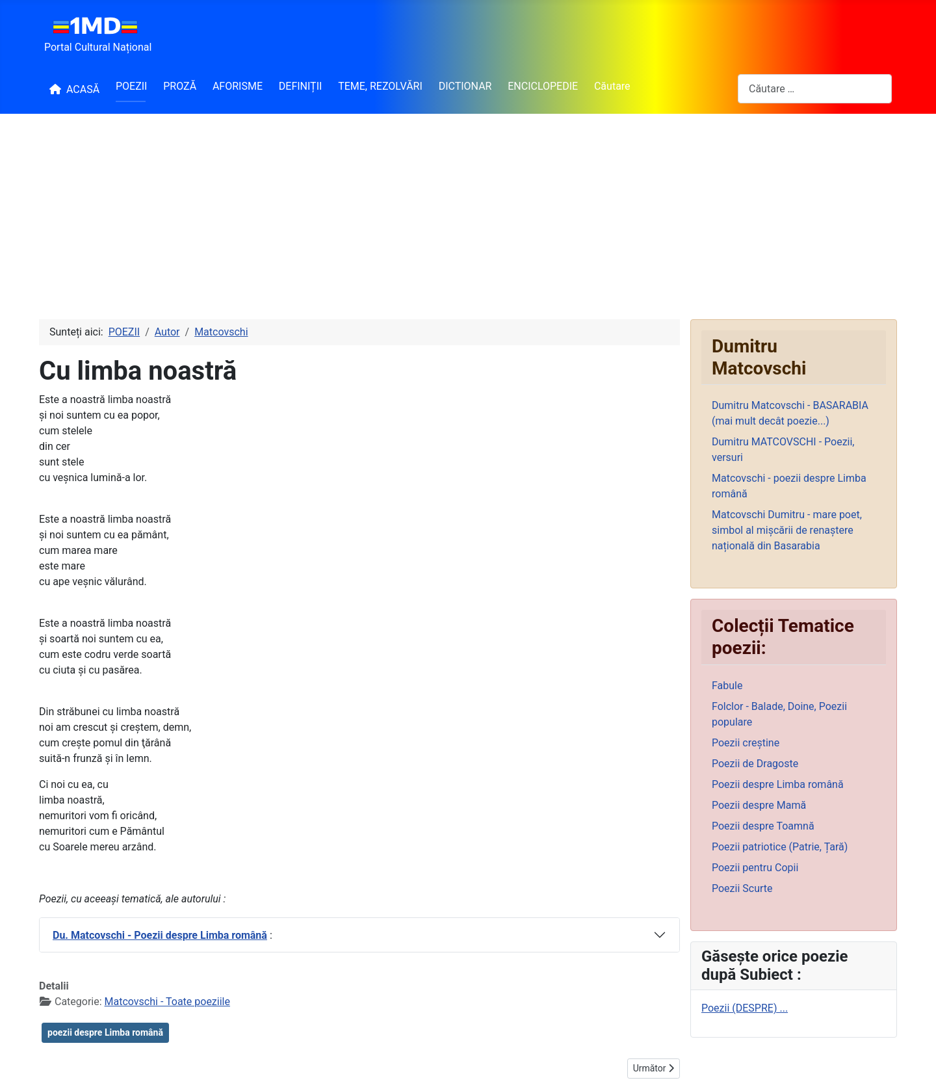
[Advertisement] (468, 211)
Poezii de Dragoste (755, 763)
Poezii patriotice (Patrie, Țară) (780, 847)
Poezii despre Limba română (778, 784)
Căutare (612, 86)
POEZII (131, 86)
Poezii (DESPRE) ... (744, 1008)
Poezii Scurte (742, 888)
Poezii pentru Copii (755, 867)
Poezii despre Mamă (759, 805)
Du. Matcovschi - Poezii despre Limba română (160, 935)
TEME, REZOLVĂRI (380, 86)
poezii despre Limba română (105, 1032)
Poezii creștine (745, 743)
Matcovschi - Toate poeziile (167, 1001)
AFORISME (238, 86)
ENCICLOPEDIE (543, 86)
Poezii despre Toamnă (763, 826)
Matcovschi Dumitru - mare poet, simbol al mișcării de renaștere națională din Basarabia (787, 530)
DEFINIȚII (300, 86)
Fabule (727, 685)
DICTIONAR (465, 86)
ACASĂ (71, 89)
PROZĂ (179, 86)
